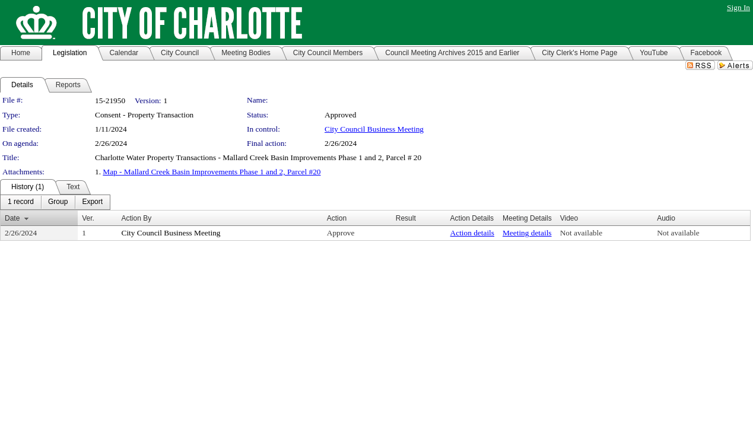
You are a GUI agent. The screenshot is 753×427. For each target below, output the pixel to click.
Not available (581, 232)
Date (12, 218)
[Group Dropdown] (58, 202)
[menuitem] (21, 202)
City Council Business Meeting (374, 129)
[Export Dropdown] (92, 202)
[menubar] (55, 202)
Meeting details (527, 232)
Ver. (88, 218)
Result (406, 218)
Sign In (738, 7)
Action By (137, 218)
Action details (472, 232)
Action (337, 218)
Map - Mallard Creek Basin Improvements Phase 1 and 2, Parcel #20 (211, 171)
